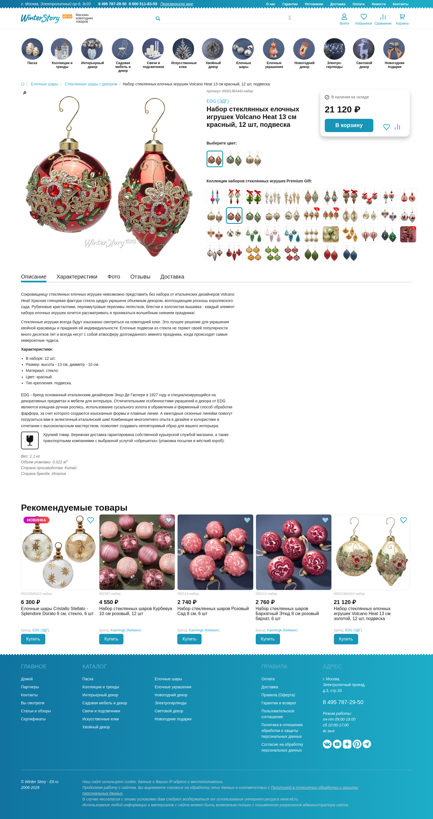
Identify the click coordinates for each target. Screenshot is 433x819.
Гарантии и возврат (279, 703)
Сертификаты (33, 719)
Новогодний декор (171, 695)
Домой (27, 679)
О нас (270, 4)
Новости (379, 4)
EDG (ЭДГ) (218, 101)
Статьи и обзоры (36, 711)
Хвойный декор (96, 727)
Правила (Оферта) (278, 695)
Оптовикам (314, 4)
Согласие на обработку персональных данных (282, 747)
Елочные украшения (173, 687)
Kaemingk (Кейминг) (126, 630)
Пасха (87, 679)
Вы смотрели (32, 703)
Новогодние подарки (173, 719)
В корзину (349, 125)
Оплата (359, 4)
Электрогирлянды (171, 703)
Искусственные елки (100, 719)
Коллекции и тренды (100, 687)
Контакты (400, 4)
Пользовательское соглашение (278, 714)
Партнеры (30, 687)
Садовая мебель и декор (104, 703)
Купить (33, 639)
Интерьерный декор (100, 695)
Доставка (337, 4)
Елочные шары (168, 679)
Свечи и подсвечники (101, 711)
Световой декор (169, 711)
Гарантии (290, 4)
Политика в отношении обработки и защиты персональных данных (282, 731)
